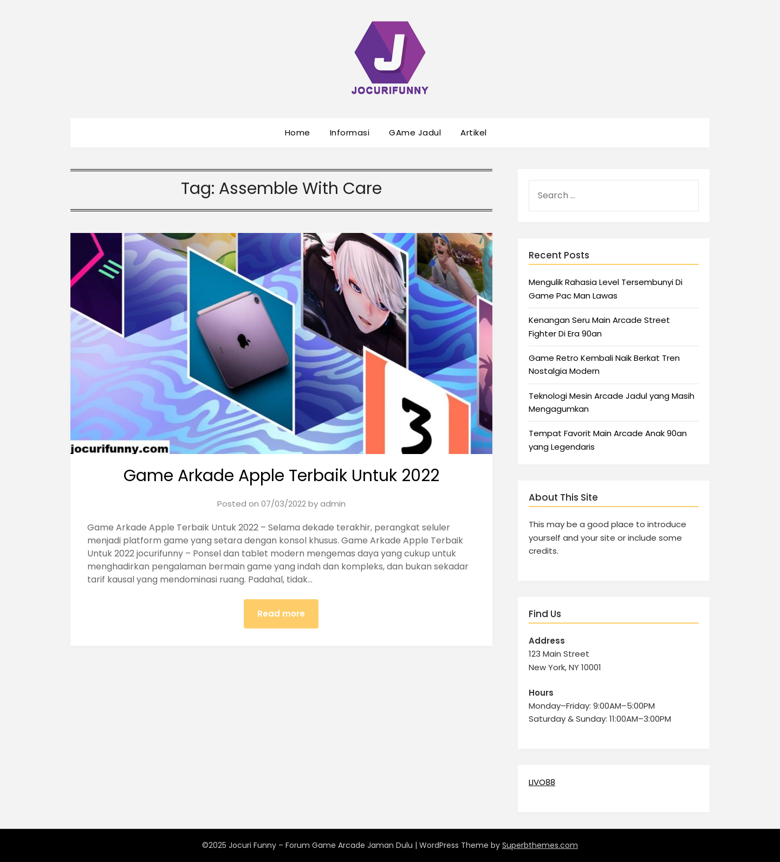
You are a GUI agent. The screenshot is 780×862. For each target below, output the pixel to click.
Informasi (350, 132)
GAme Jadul (415, 132)
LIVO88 (542, 782)
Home (297, 132)
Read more (281, 613)
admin (333, 503)
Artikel (473, 132)
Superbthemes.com (540, 845)
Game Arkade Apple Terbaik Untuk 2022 (281, 475)
